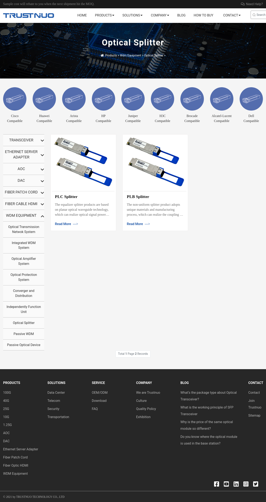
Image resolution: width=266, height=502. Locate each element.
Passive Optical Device (23, 345)
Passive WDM (24, 334)
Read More (66, 224)
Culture (141, 401)
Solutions (131, 15)
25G (6, 409)
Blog (181, 15)
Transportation (58, 417)
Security (53, 409)
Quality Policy (146, 409)
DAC (21, 180)
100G (7, 393)
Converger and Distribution (23, 293)
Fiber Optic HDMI (15, 465)
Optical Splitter (153, 55)
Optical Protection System (23, 277)
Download (99, 401)
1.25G (7, 425)
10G (6, 417)
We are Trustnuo (148, 393)
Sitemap (254, 415)
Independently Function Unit (24, 309)
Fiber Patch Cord (21, 192)
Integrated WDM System (24, 245)
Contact (230, 15)
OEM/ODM (100, 393)
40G (6, 401)
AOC (21, 169)
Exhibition (143, 417)
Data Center (56, 393)
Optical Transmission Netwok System (23, 229)
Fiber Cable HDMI (21, 204)
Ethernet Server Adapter (21, 154)
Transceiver (21, 140)
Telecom (53, 401)
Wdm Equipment (130, 55)
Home (82, 15)
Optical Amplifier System (23, 261)
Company (158, 15)
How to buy (203, 15)
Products (103, 15)
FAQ (95, 409)
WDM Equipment (15, 474)
